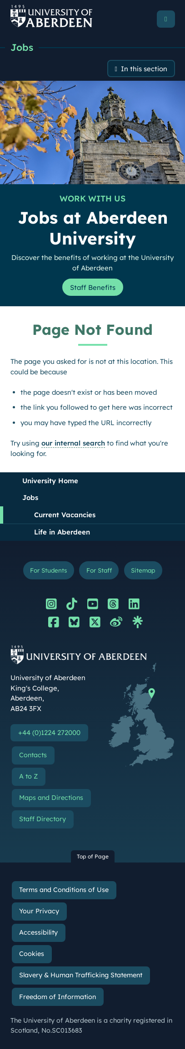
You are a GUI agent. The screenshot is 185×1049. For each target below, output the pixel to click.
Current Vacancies (64, 514)
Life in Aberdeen (62, 532)
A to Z (28, 776)
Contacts (33, 755)
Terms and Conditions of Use (64, 890)
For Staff (99, 570)
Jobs (21, 47)
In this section (144, 68)
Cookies (31, 954)
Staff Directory (42, 819)
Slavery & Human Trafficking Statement (80, 975)
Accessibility (38, 932)
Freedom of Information (57, 997)
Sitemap (143, 570)
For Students (48, 570)
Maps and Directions (51, 798)
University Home (50, 480)
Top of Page (93, 856)
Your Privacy (39, 911)
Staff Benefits (92, 287)
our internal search (73, 443)
